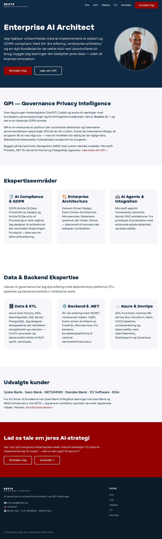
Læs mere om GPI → (94, 150)
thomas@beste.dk (17, 502)
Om (87, 5)
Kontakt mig (146, 5)
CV (115, 5)
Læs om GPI (48, 70)
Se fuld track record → (39, 407)
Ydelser (105, 5)
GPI (95, 5)
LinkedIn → (47, 460)
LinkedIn (12, 506)
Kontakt (126, 5)
